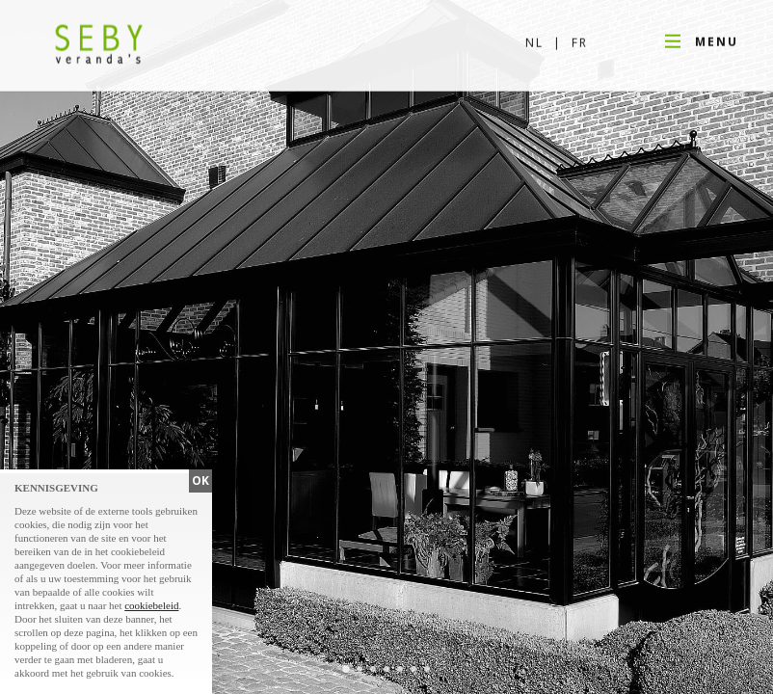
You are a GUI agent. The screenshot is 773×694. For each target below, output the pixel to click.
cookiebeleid (151, 605)
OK (200, 480)
